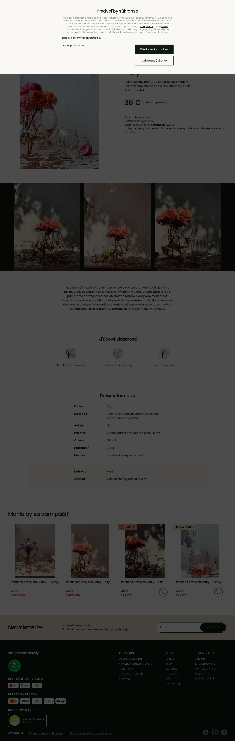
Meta (164, 26)
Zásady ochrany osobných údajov (81, 37)
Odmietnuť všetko (154, 61)
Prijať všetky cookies (154, 49)
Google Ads (146, 26)
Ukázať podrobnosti (73, 45)
